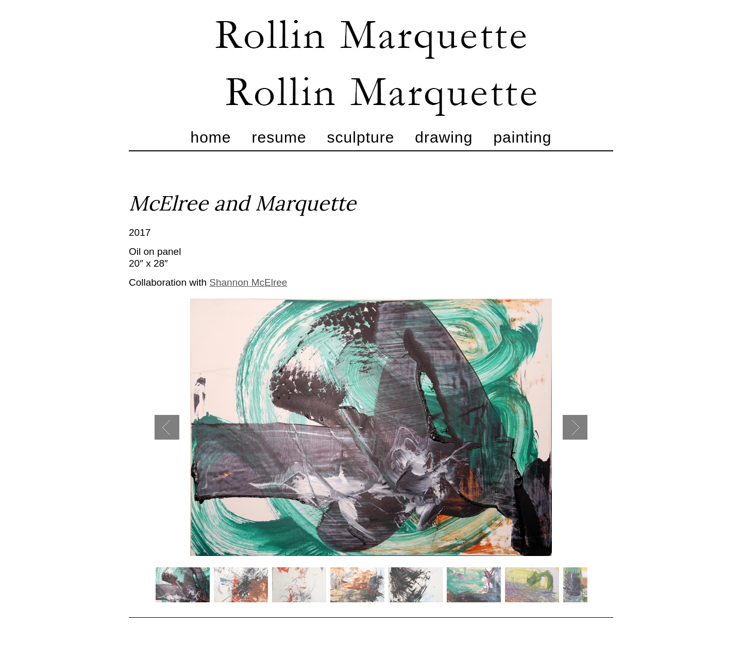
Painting (522, 137)
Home (211, 137)
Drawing (444, 137)
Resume (279, 137)
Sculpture (361, 137)
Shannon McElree (248, 282)
